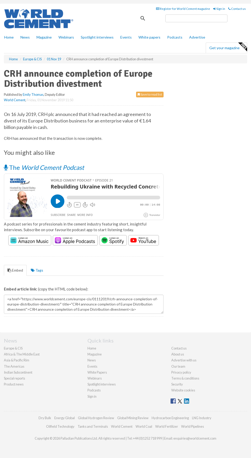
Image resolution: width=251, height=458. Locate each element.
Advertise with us (183, 360)
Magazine (44, 37)
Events (126, 37)
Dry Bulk (45, 418)
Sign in (219, 8)
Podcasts (174, 37)
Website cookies (183, 390)
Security (177, 384)
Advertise (197, 37)
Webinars (66, 37)
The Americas (14, 366)
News (91, 360)
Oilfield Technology (60, 426)
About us (177, 354)
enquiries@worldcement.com (194, 438)
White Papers (97, 372)
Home (9, 37)
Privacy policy (181, 372)
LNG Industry (201, 418)
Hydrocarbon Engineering (170, 418)
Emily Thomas (33, 94)
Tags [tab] (37, 270)
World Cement (14, 100)
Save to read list (150, 94)
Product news (14, 384)
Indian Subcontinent (18, 372)
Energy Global (64, 418)
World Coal (144, 426)
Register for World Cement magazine (183, 8)
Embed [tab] (15, 270)
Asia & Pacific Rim (16, 360)
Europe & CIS (13, 348)
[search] (196, 18)
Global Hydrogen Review (96, 418)
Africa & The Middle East (22, 354)
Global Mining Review (133, 418)
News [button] (25, 37)
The (44, 167)
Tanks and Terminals (93, 426)
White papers (149, 37)
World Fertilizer (166, 426)
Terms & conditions (185, 378)
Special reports (14, 378)
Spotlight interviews (97, 37)
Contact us (237, 8)
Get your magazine (228, 47)
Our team (178, 366)
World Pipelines (192, 426)
